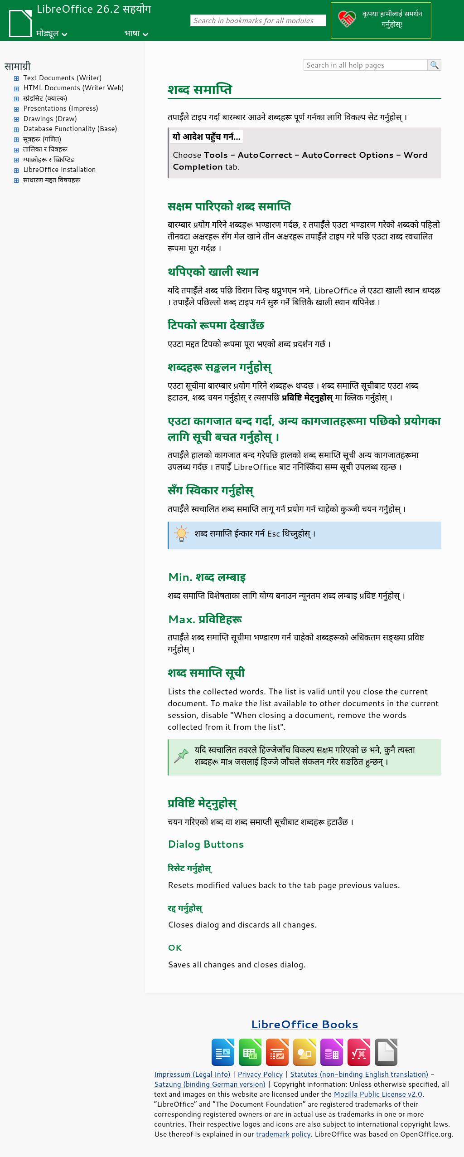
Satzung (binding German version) (210, 1084)
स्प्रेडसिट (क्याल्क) (45, 98)
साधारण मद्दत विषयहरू (51, 180)
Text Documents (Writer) (62, 78)
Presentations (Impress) (60, 108)
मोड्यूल (47, 33)
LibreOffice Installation (59, 169)
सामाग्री (18, 66)
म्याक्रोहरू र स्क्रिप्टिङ (49, 159)
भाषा (132, 33)
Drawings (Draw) (50, 118)
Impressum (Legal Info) (192, 1074)
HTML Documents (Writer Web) (73, 88)
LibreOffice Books (304, 1024)
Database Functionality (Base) (70, 128)
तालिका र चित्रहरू (45, 149)
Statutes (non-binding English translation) (359, 1074)
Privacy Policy (260, 1074)
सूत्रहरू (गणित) (42, 139)
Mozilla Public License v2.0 (378, 1094)
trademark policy (283, 1134)
